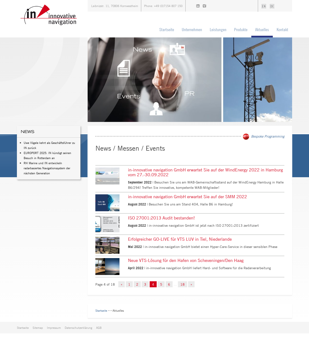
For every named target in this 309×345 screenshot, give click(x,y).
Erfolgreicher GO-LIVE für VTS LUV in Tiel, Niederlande (180, 239)
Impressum (54, 328)
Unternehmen (192, 29)
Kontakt (282, 29)
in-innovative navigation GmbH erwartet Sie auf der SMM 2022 (187, 196)
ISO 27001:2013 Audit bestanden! (161, 217)
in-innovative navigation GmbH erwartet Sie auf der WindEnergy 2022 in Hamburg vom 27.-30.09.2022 (205, 172)
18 (182, 284)
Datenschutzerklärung (78, 328)
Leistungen (218, 29)
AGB (99, 328)
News (27, 131)
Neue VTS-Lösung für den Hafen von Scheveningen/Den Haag (186, 260)
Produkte (240, 29)
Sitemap (38, 328)
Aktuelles (262, 29)
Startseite (166, 29)
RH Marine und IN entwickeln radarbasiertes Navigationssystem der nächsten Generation (47, 168)
